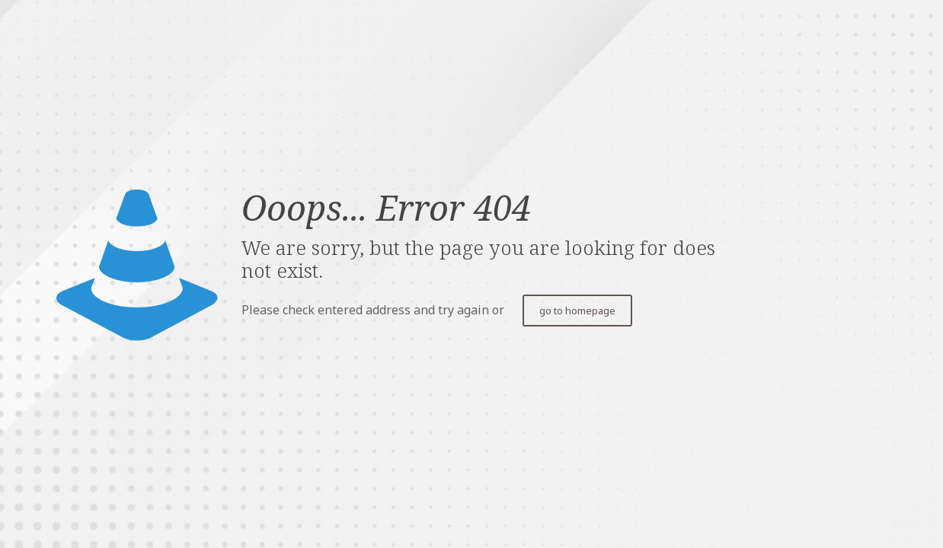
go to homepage (577, 310)
